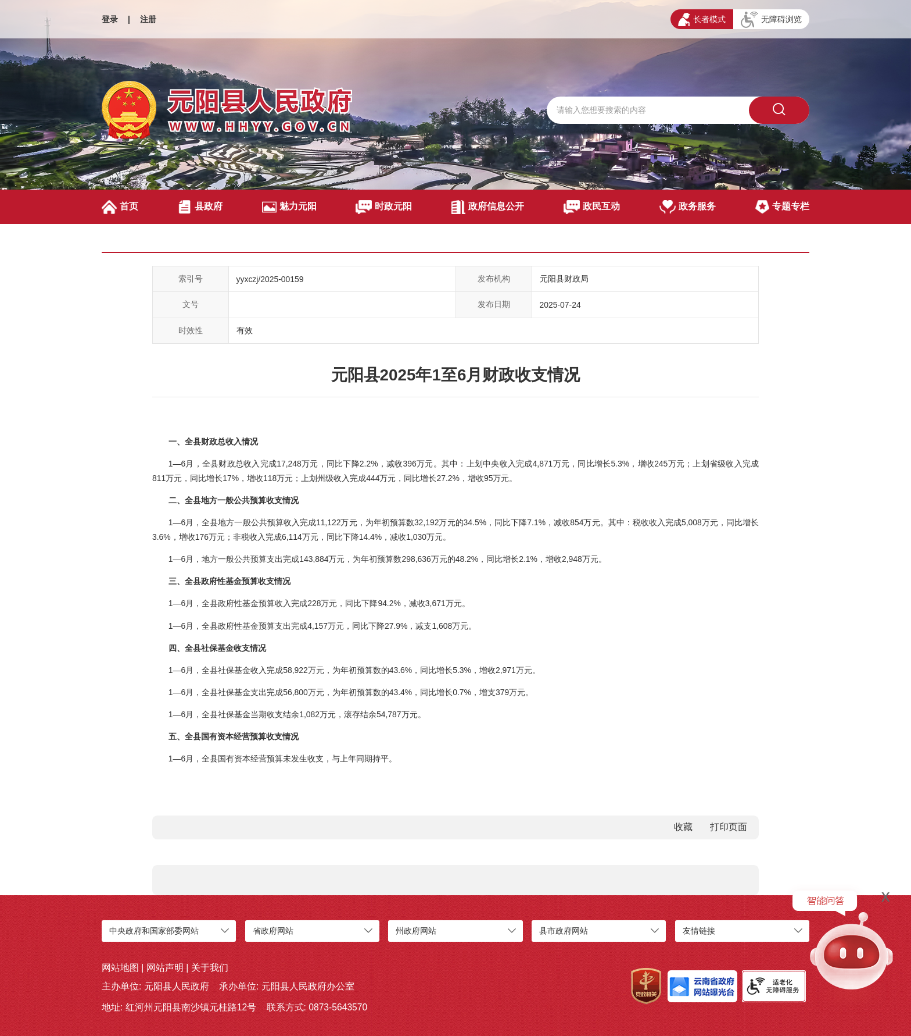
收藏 (683, 827)
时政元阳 (384, 207)
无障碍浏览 (771, 20)
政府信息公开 (487, 207)
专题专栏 (782, 207)
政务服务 (687, 207)
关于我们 (209, 968)
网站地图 (120, 968)
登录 (110, 19)
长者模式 (702, 19)
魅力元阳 (289, 207)
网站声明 (165, 968)
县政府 (200, 207)
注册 (148, 19)
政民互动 (592, 207)
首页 (120, 207)
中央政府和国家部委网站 (154, 930)
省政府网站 (273, 930)
